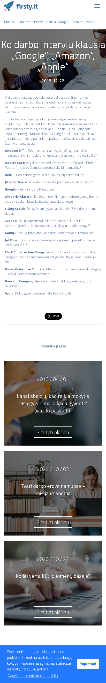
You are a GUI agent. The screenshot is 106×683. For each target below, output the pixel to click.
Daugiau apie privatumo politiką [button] (33, 675)
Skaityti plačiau (53, 432)
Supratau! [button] (88, 664)
